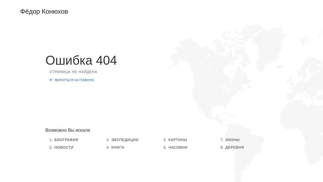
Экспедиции (125, 140)
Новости (64, 147)
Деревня (235, 147)
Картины (178, 140)
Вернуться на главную (74, 80)
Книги (118, 147)
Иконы (233, 140)
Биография (66, 140)
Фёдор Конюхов (44, 11)
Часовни (178, 147)
